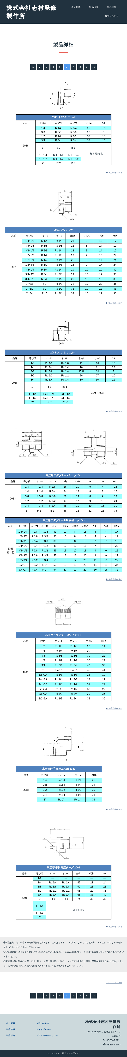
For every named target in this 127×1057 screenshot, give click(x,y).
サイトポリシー (43, 1029)
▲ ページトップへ (114, 985)
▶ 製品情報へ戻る (114, 175)
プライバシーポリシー (47, 1035)
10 (93, 69)
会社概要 (76, 7)
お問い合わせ (112, 18)
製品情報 (93, 7)
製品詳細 (111, 7)
